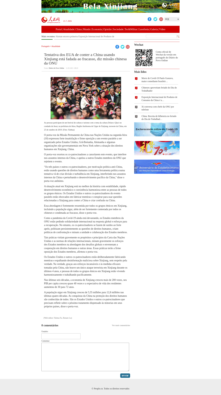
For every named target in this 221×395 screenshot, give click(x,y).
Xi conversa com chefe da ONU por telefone (158, 108)
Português (45, 46)
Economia (97, 29)
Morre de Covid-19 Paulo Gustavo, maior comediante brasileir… (157, 79)
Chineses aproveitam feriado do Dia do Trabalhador (159, 89)
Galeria (154, 29)
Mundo (86, 29)
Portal (59, 29)
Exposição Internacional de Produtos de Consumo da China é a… (159, 98)
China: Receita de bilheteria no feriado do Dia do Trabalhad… (159, 117)
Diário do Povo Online (56, 68)
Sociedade (118, 29)
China (79, 29)
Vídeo (162, 29)
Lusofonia (144, 29)
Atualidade (68, 29)
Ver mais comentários (121, 325)
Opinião (107, 29)
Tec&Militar (131, 29)
